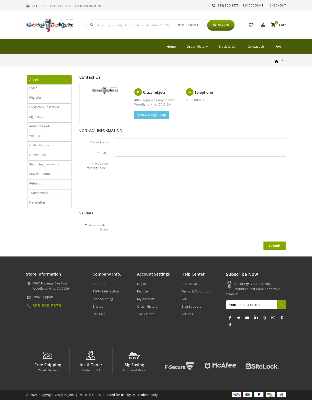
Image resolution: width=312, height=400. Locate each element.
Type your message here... (97, 166)
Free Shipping (103, 299)
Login (33, 88)
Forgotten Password (44, 107)
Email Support (43, 297)
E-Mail (104, 153)
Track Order (228, 46)
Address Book (39, 126)
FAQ (278, 46)
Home (171, 46)
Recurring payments (44, 164)
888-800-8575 (46, 306)
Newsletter (37, 202)
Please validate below (98, 227)
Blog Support (191, 306)
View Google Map (151, 115)
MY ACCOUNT (253, 5)
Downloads (37, 155)
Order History (197, 46)
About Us (99, 284)
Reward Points (40, 174)
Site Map (99, 314)
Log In (141, 284)
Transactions (38, 193)
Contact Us (256, 46)
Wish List (35, 136)
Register (35, 97)
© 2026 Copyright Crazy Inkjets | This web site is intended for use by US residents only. (92, 395)
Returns (35, 183)
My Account (38, 116)
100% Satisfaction (106, 291)
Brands (98, 306)
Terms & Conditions (196, 291)
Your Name (100, 142)
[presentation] (148, 229)
